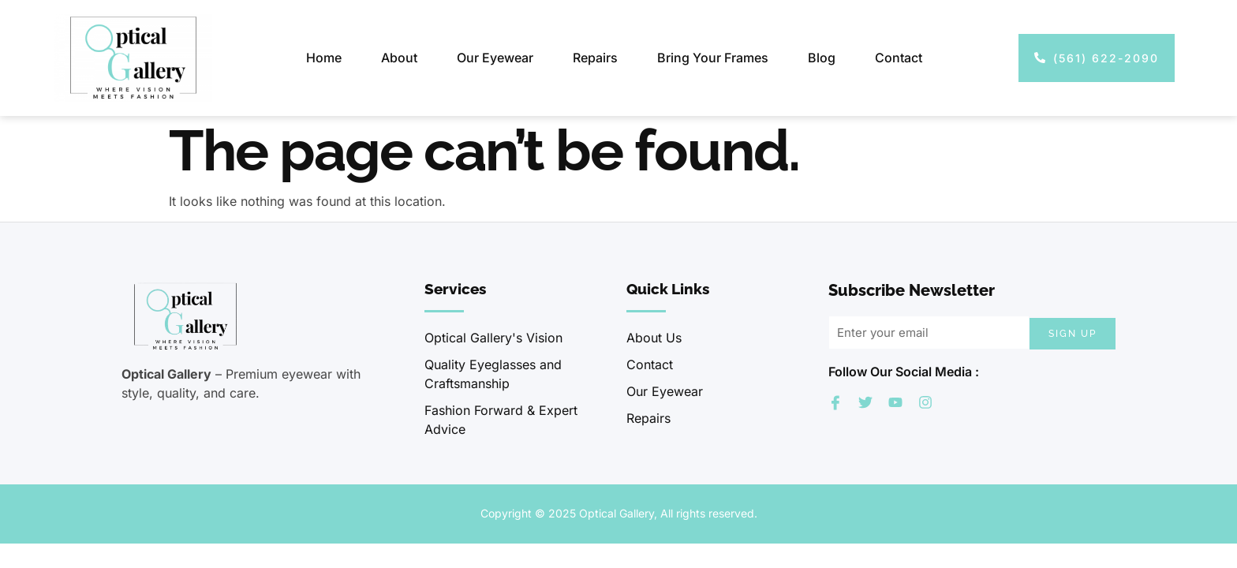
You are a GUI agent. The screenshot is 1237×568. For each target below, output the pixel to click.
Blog (821, 57)
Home (324, 57)
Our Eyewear (495, 57)
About (399, 57)
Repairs (595, 57)
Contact (898, 57)
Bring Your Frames (712, 57)
